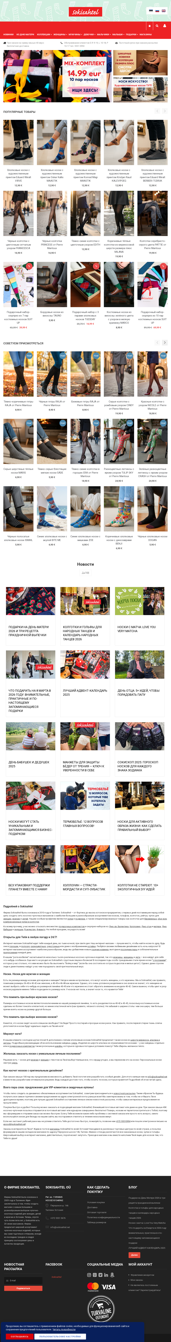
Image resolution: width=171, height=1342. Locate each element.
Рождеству (30, 929)
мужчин (16, 919)
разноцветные (38, 946)
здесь (74, 1043)
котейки (92, 946)
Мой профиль (164, 26)
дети (137, 957)
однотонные (53, 946)
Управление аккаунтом (142, 1275)
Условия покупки (96, 1202)
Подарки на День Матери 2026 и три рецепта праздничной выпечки (29, 631)
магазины (55, 1129)
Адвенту (41, 929)
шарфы (58, 1046)
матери (157, 926)
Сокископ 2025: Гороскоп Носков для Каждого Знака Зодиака (138, 766)
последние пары (129, 949)
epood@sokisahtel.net (14, 1124)
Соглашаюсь (20, 1336)
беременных (150, 919)
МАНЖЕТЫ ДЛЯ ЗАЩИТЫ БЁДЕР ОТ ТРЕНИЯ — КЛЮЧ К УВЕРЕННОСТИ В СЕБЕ (83, 766)
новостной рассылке (124, 1093)
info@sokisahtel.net (157, 1076)
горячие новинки (100, 949)
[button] (165, 343)
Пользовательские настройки (60, 1336)
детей (25, 919)
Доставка (92, 1207)
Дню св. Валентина (119, 926)
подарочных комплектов (72, 926)
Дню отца (146, 926)
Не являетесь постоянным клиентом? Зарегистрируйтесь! (145, 1288)
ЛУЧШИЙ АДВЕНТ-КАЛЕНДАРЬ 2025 (147, 1248)
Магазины (146, 34)
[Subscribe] (23, 1288)
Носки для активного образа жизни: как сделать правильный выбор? (140, 826)
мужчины (118, 957)
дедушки (18, 929)
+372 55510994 (123, 1121)
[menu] (79, 34)
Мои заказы (137, 1280)
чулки (70, 919)
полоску (25, 946)
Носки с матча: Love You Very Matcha (147, 1223)
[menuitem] (10, 34)
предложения (10, 952)
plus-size (162, 919)
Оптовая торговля (96, 1212)
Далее (85, 573)
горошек (13, 946)
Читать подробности (64, 1329)
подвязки (80, 919)
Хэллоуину (135, 926)
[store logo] (85, 12)
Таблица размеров (96, 1222)
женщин (7, 919)
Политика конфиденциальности (103, 1217)
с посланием (159, 960)
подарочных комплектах (22, 1046)
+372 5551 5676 (57, 1218)
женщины (128, 957)
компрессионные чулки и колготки (21, 922)
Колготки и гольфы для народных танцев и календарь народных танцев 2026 (146, 1213)
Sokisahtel (56, 1277)
